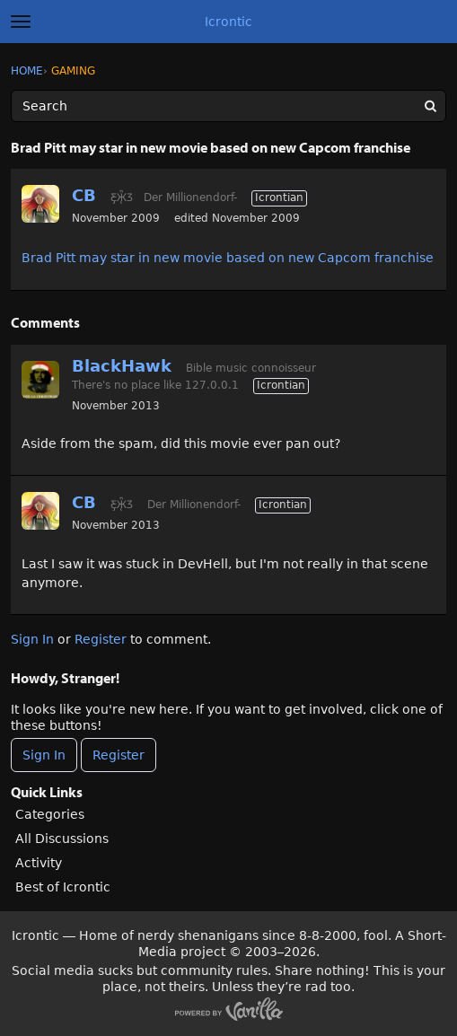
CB (84, 195)
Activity (38, 863)
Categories (49, 814)
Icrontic (228, 21)
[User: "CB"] (40, 204)
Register (101, 639)
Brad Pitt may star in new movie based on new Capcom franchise (228, 257)
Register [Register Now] (118, 755)
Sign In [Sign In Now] (44, 755)
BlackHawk (121, 365)
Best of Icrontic (62, 887)
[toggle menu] (21, 21)
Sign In (32, 639)
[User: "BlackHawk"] (40, 380)
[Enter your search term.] (228, 106)
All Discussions (62, 838)
